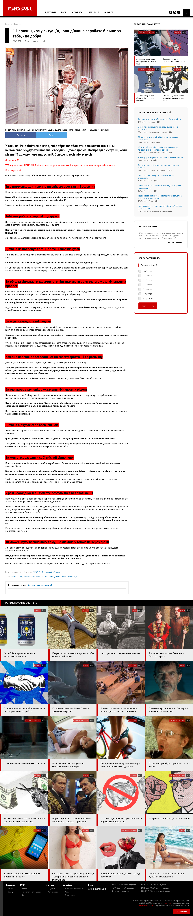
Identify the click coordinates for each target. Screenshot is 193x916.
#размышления (68, 576)
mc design (168, 903)
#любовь (39, 576)
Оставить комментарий (40, 585)
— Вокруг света (69, 895)
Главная (8, 24)
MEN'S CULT (123, 888)
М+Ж (63, 12)
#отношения (29, 576)
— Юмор (23, 889)
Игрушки (77, 12)
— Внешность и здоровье (73, 889)
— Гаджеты (50, 889)
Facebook (21, 135)
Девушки (50, 12)
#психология (16, 576)
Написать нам (182, 911)
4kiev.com (121, 891)
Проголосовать (148, 306)
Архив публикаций (97, 888)
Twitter (52, 135)
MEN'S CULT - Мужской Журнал (46, 572)
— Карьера (67, 892)
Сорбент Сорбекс (146, 905)
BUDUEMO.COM (155, 891)
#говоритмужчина (52, 576)
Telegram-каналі (15, 165)
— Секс (23, 895)
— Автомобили (52, 892)
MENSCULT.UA (153, 885)
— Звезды (10, 892)
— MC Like (10, 889)
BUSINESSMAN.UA (155, 888)
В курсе (108, 12)
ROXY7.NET (124, 885)
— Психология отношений (30, 892)
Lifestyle (93, 12)
